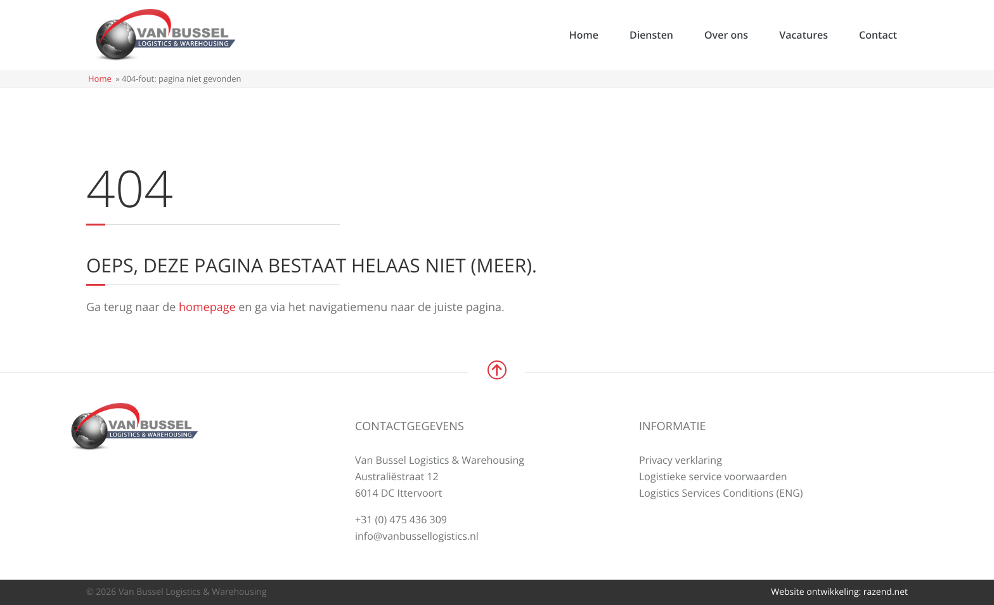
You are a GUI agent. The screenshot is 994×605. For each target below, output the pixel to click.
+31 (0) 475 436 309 (401, 519)
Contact (878, 35)
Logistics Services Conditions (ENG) (721, 493)
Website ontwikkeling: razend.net (839, 592)
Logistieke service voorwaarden (713, 476)
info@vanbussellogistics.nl (417, 536)
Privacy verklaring (680, 460)
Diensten (651, 35)
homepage (207, 307)
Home (583, 35)
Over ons (726, 35)
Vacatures (803, 35)
